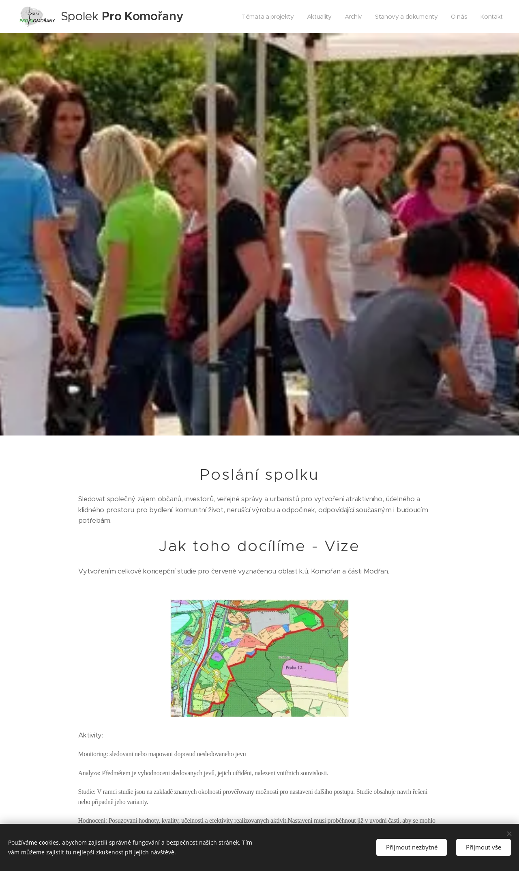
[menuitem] (264, 16)
